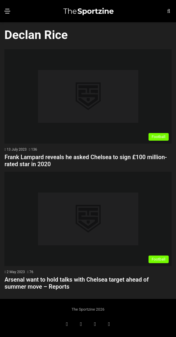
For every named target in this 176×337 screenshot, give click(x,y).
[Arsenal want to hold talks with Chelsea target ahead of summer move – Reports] (87, 219)
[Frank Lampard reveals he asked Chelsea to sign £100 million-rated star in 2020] (87, 96)
